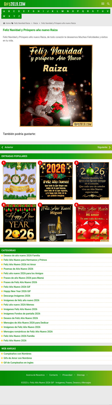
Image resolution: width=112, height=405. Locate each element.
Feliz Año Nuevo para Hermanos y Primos (25, 260)
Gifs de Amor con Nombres (18, 358)
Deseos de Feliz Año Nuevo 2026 (21, 318)
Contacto (53, 375)
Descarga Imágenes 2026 (17, 295)
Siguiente (102, 147)
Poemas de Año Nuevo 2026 (18, 268)
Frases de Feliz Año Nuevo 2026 (20, 282)
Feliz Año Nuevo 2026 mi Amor (20, 264)
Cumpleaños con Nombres (17, 353)
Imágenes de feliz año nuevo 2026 (21, 300)
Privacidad (67, 375)
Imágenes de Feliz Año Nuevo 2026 (22, 327)
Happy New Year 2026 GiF (17, 291)
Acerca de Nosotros (35, 375)
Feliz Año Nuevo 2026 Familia (19, 336)
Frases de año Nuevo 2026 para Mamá (24, 277)
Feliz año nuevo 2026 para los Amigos (23, 273)
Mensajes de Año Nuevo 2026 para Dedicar (26, 322)
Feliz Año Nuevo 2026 (15, 340)
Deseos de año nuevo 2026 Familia (22, 255)
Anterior (9, 147)
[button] (4, 11)
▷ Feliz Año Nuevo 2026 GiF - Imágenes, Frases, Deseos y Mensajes (59, 382)
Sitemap (81, 375)
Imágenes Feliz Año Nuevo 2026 (20, 309)
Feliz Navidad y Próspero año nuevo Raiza (30, 30)
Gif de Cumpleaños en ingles (18, 362)
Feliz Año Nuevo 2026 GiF (17, 286)
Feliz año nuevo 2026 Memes (19, 304)
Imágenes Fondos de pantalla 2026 (22, 313)
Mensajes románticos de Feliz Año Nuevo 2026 (28, 331)
